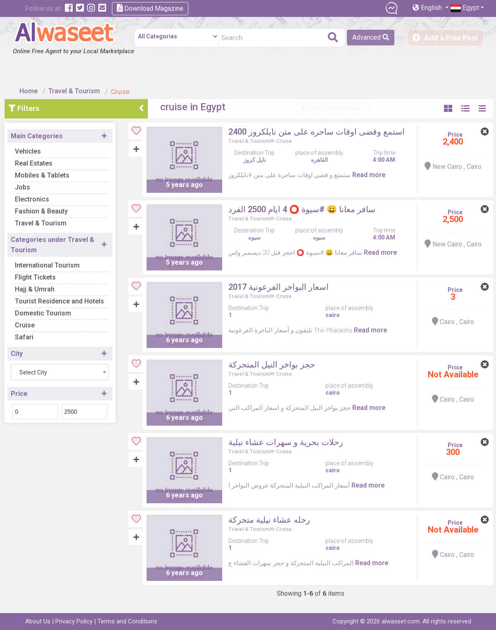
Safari (39, 321)
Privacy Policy (74, 621)
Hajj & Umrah (49, 273)
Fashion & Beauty (56, 195)
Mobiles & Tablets (57, 159)
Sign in (386, 37)
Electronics (47, 183)
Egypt (465, 8)
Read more (377, 176)
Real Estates (48, 147)
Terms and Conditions (127, 621)
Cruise (40, 309)
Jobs (37, 171)
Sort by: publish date (323, 92)
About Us (37, 621)
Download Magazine (150, 8)
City (32, 337)
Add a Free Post (445, 37)
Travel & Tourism (80, 75)
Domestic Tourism (58, 297)
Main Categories (52, 120)
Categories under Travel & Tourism (67, 229)
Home (34, 75)
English (428, 8)
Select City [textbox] (48, 356)
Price (34, 377)
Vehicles (43, 135)
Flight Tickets (50, 261)
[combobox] (75, 356)
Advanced (343, 37)
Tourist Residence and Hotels (74, 285)
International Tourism (62, 249)
